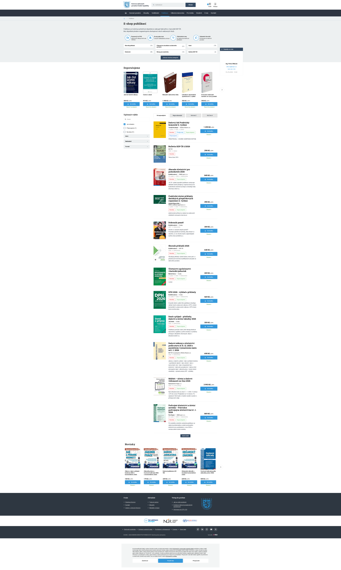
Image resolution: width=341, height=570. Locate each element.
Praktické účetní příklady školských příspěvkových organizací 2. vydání (180, 198)
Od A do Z (193, 115)
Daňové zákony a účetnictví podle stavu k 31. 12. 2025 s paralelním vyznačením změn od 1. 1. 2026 (182, 346)
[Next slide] (222, 90)
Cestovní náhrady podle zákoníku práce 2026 (208, 472)
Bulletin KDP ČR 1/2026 (179, 146)
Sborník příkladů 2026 (178, 246)
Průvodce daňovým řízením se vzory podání (209, 95)
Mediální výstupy (154, 508)
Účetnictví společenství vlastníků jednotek (179, 270)
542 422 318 (231, 69)
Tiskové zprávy (153, 502)
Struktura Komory (130, 502)
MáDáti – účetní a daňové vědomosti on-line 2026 (180, 379)
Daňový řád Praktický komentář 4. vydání (178, 123)
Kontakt (127, 505)
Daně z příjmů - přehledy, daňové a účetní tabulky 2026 (182, 317)
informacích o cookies (171, 556)
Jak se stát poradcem (179, 502)
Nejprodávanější (177, 115)
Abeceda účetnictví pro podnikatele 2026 (179, 170)
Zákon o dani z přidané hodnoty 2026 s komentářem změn (132, 472)
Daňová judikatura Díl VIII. (169, 472)
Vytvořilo (212, 535)
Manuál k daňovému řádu (170, 95)
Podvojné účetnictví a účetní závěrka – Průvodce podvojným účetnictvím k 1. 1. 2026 (182, 408)
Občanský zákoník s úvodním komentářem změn (189, 472)
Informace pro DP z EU (180, 509)
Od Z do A (210, 115)
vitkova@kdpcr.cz (231, 67)
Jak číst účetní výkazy (131, 95)
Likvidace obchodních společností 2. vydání (189, 95)
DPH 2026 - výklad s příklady (182, 292)
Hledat (190, 5)
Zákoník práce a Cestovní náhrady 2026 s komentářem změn (151, 472)
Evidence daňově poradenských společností (182, 505)
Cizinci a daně (147, 95)
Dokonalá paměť (176, 222)
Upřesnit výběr (131, 114)
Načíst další (185, 435)
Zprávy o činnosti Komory (132, 508)
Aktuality (151, 505)
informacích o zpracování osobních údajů (183, 548)
